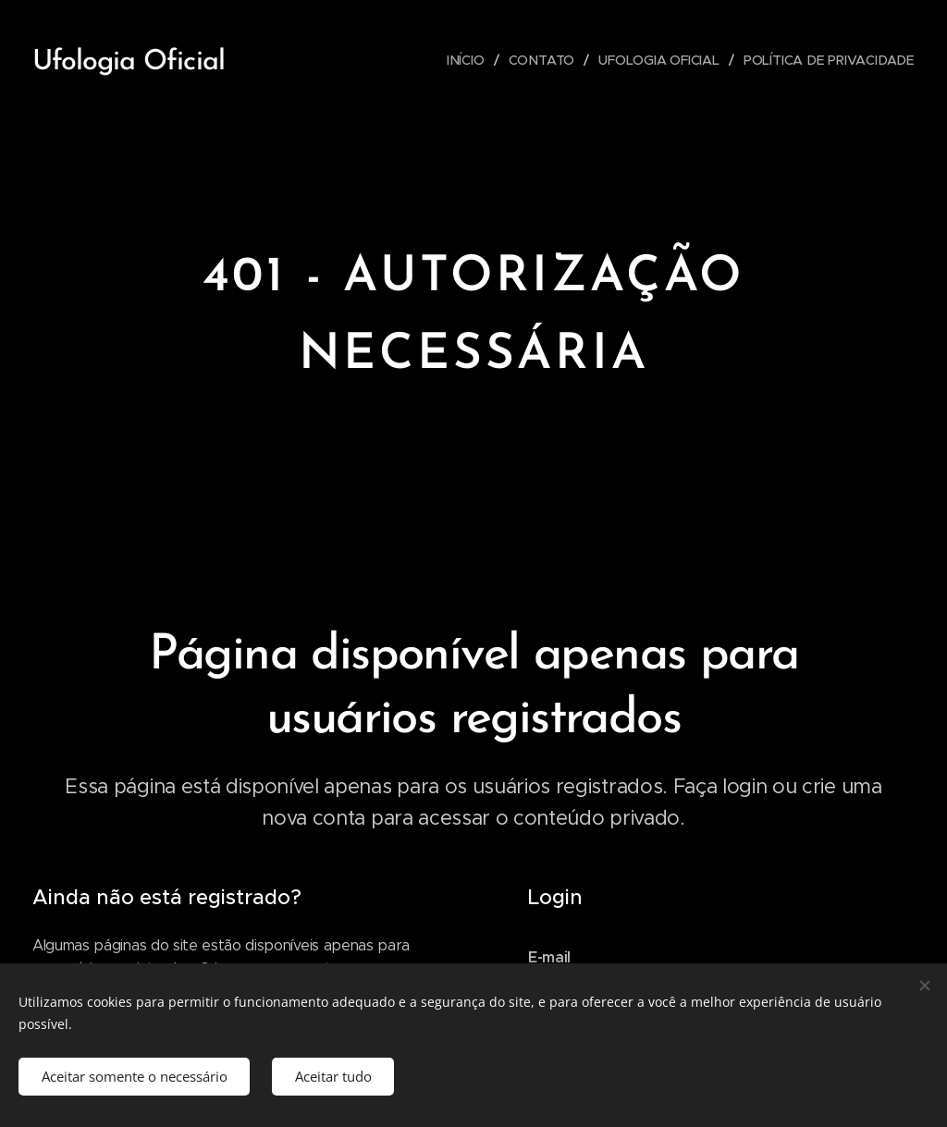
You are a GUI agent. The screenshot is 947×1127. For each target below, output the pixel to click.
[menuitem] (468, 60)
